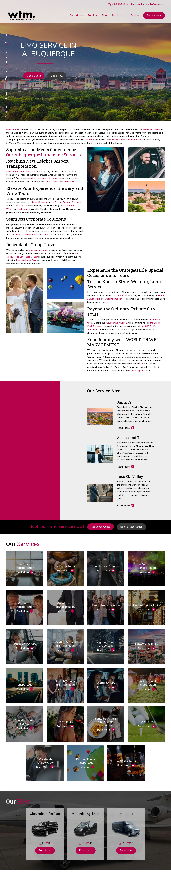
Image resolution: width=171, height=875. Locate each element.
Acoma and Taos (131, 437)
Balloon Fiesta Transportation (85, 761)
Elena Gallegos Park (26, 260)
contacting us (136, 370)
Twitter (6, 75)
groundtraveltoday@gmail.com (150, 4)
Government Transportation (65, 605)
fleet (143, 363)
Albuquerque (12, 129)
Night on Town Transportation (105, 644)
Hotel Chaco (68, 181)
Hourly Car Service (25, 644)
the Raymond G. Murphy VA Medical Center (30, 234)
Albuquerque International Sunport (23, 171)
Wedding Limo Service (24, 722)
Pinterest (6, 93)
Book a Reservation (131, 526)
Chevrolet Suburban (45, 814)
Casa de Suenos (120, 295)
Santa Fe (124, 402)
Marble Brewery (39, 202)
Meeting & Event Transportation (65, 644)
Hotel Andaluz (52, 181)
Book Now (57, 75)
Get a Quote (34, 75)
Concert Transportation (146, 566)
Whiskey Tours (126, 761)
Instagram (6, 57)
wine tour (20, 205)
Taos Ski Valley (130, 476)
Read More (125, 428)
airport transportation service (45, 178)
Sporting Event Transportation (146, 683)
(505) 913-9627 (120, 4)
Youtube (6, 111)
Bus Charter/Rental (105, 566)
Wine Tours (65, 722)
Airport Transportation (24, 566)
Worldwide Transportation (45, 761)
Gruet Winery (23, 209)
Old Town (89, 139)
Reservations (154, 15)
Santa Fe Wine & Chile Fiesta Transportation (106, 722)
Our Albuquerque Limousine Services (43, 154)
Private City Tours (146, 644)
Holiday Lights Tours (146, 605)
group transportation (37, 250)
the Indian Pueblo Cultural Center (124, 139)
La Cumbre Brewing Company (66, 202)
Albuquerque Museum (116, 322)
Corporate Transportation (24, 605)
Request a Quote (100, 526)
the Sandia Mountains (149, 129)
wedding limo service (115, 298)
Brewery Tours (65, 566)
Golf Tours (146, 722)
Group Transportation (106, 605)
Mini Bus (126, 814)
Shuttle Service (106, 683)
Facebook (6, 37)
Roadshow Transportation (24, 683)
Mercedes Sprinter (86, 814)
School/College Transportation (65, 683)
